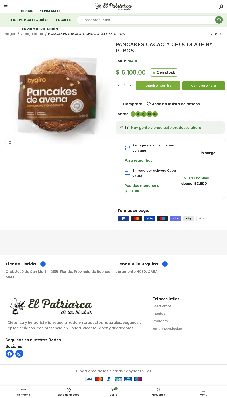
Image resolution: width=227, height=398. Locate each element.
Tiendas (158, 313)
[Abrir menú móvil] (5, 6)
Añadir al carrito (158, 85)
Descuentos (162, 306)
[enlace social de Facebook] (133, 114)
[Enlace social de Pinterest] (144, 114)
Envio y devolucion (167, 328)
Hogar (10, 33)
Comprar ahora (203, 85)
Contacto (160, 321)
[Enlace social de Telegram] (155, 114)
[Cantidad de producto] (124, 85)
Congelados (32, 33)
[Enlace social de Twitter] (138, 114)
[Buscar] (150, 20)
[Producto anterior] (211, 34)
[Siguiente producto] (220, 34)
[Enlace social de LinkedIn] (149, 114)
